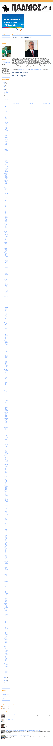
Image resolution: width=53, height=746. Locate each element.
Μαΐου (5, 677)
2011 (4, 89)
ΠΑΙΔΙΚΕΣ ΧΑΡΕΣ (5, 202)
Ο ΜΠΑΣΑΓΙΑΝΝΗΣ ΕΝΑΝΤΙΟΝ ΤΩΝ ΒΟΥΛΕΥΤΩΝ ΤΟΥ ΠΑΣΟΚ (6, 537)
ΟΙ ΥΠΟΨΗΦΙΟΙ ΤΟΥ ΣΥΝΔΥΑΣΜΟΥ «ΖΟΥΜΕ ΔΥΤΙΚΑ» (6, 255)
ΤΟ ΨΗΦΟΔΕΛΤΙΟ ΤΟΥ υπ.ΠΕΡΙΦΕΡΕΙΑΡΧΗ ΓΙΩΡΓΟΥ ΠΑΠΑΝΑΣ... (6, 316)
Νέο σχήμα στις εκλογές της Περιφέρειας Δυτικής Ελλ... (6, 634)
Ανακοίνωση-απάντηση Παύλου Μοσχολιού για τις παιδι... (6, 198)
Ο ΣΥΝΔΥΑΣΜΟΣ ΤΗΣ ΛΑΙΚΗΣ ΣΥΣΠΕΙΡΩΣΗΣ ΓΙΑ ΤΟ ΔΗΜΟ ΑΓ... (6, 307)
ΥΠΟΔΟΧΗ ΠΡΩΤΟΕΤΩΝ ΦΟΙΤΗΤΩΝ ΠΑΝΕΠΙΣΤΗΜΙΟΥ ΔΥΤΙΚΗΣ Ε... (6, 264)
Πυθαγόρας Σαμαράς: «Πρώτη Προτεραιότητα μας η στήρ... (6, 152)
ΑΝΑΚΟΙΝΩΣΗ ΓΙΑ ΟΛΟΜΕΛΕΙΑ (6, 250)
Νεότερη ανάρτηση (16, 103)
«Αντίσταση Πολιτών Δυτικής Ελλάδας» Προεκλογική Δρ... (6, 183)
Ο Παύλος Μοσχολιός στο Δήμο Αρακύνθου (6, 557)
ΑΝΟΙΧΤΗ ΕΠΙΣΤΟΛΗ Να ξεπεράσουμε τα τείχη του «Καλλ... (6, 451)
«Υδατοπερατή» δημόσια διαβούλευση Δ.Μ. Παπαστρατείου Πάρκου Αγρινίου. (18, 724)
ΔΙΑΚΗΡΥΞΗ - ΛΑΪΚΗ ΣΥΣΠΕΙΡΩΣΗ (6, 544)
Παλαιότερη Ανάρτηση (46, 103)
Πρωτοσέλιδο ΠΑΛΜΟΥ (6, 466)
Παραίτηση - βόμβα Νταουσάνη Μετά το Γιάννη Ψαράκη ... (6, 577)
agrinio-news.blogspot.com (5, 692)
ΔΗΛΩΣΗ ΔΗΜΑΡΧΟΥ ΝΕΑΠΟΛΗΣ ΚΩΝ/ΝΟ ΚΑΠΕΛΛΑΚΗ (6, 372)
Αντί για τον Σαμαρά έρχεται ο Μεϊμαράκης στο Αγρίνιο (6, 563)
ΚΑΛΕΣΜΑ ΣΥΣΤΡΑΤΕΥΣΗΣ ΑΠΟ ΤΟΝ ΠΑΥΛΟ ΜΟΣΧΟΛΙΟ (6, 109)
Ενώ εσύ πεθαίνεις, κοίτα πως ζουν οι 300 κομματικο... (6, 286)
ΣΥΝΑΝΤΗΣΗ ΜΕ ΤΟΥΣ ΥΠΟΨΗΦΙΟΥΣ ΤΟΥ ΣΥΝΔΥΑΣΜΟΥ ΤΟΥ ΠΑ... (6, 363)
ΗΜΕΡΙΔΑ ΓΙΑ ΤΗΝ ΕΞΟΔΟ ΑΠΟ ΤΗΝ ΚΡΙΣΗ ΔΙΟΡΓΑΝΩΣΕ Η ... (6, 591)
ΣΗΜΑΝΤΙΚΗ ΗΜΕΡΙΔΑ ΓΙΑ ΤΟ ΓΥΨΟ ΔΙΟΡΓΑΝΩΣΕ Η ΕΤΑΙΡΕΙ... (6, 529)
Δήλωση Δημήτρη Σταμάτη (6, 609)
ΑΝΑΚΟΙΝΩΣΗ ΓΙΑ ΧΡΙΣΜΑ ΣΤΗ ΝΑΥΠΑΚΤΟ (6, 244)
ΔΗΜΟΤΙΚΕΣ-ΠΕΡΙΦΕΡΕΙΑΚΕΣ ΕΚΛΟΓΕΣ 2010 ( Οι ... (6, 102)
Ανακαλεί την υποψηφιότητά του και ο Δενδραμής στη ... (6, 570)
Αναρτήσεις (3, 706)
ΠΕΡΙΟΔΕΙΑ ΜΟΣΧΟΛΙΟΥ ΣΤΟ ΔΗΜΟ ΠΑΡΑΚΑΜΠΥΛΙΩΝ (6, 494)
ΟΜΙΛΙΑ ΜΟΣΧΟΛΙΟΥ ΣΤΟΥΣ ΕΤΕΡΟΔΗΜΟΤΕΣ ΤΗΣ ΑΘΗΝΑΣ (6, 190)
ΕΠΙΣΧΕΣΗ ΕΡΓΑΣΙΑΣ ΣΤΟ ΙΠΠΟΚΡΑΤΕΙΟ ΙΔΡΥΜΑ (6, 292)
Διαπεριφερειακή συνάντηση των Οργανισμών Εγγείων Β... (6, 659)
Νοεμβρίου (6, 94)
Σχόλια (3, 708)
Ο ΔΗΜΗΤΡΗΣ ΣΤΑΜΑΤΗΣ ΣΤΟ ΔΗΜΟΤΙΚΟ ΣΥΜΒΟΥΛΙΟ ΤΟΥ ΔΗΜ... (6, 160)
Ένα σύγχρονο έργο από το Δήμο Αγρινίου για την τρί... (5, 599)
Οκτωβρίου (6, 97)
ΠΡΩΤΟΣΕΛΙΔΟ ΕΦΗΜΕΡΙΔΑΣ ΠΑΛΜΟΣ (6, 605)
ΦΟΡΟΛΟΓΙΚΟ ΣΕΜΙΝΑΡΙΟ (6, 522)
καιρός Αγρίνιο (6, 36)
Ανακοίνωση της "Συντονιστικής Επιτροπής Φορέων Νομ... (5, 144)
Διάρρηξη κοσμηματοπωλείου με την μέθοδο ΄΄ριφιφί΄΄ (6, 510)
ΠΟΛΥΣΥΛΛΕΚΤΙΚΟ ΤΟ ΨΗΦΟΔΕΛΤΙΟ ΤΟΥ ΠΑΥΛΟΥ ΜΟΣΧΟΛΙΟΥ (6, 422)
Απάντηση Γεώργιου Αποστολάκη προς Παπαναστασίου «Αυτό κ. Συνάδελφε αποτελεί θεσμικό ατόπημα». (23, 730)
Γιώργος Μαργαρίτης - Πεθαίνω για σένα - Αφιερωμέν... (6, 641)
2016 (4, 82)
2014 (4, 85)
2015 (4, 83)
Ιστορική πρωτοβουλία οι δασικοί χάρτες (6, 487)
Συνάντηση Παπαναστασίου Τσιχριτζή (6, 436)
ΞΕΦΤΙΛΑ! (5, 476)
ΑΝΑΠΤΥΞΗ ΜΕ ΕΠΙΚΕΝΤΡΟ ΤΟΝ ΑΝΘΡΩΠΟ (5, 117)
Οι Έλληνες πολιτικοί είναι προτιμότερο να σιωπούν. (6, 415)
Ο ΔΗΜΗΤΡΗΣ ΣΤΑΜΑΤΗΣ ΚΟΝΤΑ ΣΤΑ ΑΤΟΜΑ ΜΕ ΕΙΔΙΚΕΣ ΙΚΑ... (6, 209)
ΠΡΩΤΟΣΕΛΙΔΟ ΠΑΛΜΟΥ (5, 280)
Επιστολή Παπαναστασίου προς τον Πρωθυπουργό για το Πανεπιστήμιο (17, 735)
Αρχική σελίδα (31, 103)
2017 (4, 80)
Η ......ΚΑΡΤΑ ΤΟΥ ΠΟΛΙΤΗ (6, 672)
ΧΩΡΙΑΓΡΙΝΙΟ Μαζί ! (6, 277)
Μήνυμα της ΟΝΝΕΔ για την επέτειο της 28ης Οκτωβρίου (6, 176)
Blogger (36, 743)
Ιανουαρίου (6, 684)
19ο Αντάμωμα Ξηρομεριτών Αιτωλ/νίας (6, 620)
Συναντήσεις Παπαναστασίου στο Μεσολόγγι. (6, 627)
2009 (4, 686)
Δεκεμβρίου (6, 92)
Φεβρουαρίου (6, 681)
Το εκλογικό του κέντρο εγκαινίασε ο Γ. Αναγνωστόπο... (6, 584)
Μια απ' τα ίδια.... (5, 647)
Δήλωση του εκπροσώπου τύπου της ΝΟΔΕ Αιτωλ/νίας (6, 381)
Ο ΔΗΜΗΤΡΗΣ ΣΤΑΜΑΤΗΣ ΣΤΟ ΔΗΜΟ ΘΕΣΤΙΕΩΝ (6, 481)
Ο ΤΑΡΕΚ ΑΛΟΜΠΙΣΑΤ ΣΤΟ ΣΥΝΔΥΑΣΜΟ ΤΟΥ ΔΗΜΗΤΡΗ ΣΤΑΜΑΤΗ (6, 502)
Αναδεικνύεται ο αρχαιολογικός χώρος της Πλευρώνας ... (6, 430)
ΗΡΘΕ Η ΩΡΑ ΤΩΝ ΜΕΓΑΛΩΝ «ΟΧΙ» (6, 122)
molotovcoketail (29, 743)
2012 (4, 88)
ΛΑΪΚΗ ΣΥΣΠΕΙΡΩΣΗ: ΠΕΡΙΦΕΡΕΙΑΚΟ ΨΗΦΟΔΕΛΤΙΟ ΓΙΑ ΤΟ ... (6, 325)
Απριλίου (5, 678)
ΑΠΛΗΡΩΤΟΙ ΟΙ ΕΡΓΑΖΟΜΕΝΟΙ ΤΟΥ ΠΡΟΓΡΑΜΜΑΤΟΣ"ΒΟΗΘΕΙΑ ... (6, 459)
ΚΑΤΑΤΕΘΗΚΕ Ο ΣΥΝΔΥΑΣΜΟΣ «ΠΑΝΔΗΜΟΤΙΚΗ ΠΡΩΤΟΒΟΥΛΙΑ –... (6, 355)
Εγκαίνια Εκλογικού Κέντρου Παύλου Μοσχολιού (6, 393)
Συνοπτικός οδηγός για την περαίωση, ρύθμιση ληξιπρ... (6, 517)
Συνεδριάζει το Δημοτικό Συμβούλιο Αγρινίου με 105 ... (6, 651)
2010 (4, 91)
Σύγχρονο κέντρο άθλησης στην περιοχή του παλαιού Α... (6, 226)
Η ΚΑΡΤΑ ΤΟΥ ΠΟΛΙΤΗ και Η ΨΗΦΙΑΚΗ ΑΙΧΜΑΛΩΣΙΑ (6, 400)
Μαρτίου (5, 680)
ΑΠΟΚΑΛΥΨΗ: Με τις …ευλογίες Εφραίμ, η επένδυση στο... (5, 471)
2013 (4, 86)
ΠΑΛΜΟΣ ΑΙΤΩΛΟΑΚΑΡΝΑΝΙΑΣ (6, 62)
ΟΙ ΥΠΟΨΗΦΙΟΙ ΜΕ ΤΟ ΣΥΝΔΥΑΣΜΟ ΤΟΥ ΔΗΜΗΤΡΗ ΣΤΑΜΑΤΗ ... (6, 345)
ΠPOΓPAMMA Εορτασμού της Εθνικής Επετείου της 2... (6, 273)
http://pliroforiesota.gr (5, 694)
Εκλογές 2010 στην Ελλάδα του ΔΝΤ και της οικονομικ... (6, 128)
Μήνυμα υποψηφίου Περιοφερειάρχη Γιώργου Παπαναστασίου (6, 169)
